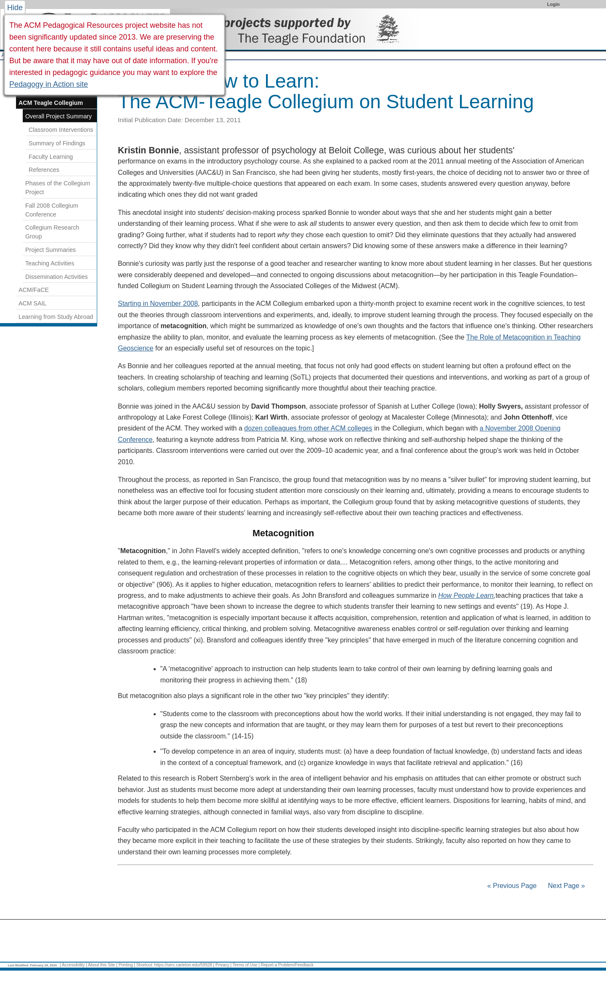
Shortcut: (144, 965)
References (44, 169)
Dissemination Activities (56, 276)
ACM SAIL (32, 303)
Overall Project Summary (58, 116)
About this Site (101, 965)
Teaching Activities (49, 263)
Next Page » (565, 885)
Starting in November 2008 (158, 303)
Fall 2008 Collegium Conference (51, 210)
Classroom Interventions (61, 129)
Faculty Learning (51, 156)
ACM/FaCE (34, 289)
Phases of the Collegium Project (57, 187)
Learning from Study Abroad (56, 316)
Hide (15, 7)
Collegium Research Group (52, 232)
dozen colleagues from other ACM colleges (308, 428)
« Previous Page (512, 885)
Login (553, 4)
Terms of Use (245, 965)
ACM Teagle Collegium (51, 102)
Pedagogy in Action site (48, 84)
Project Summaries (50, 249)
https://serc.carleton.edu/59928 (183, 965)
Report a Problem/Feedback (287, 965)
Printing (126, 965)
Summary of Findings (57, 143)
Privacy (222, 965)
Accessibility (73, 965)
